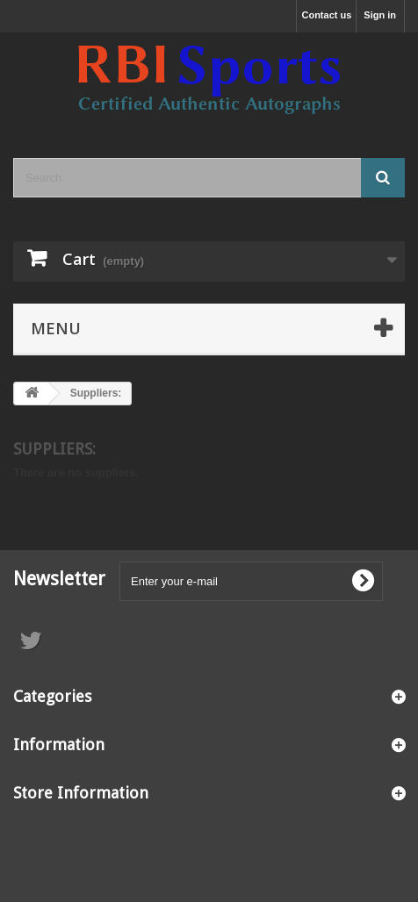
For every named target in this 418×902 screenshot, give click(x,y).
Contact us (326, 15)
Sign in (380, 15)
